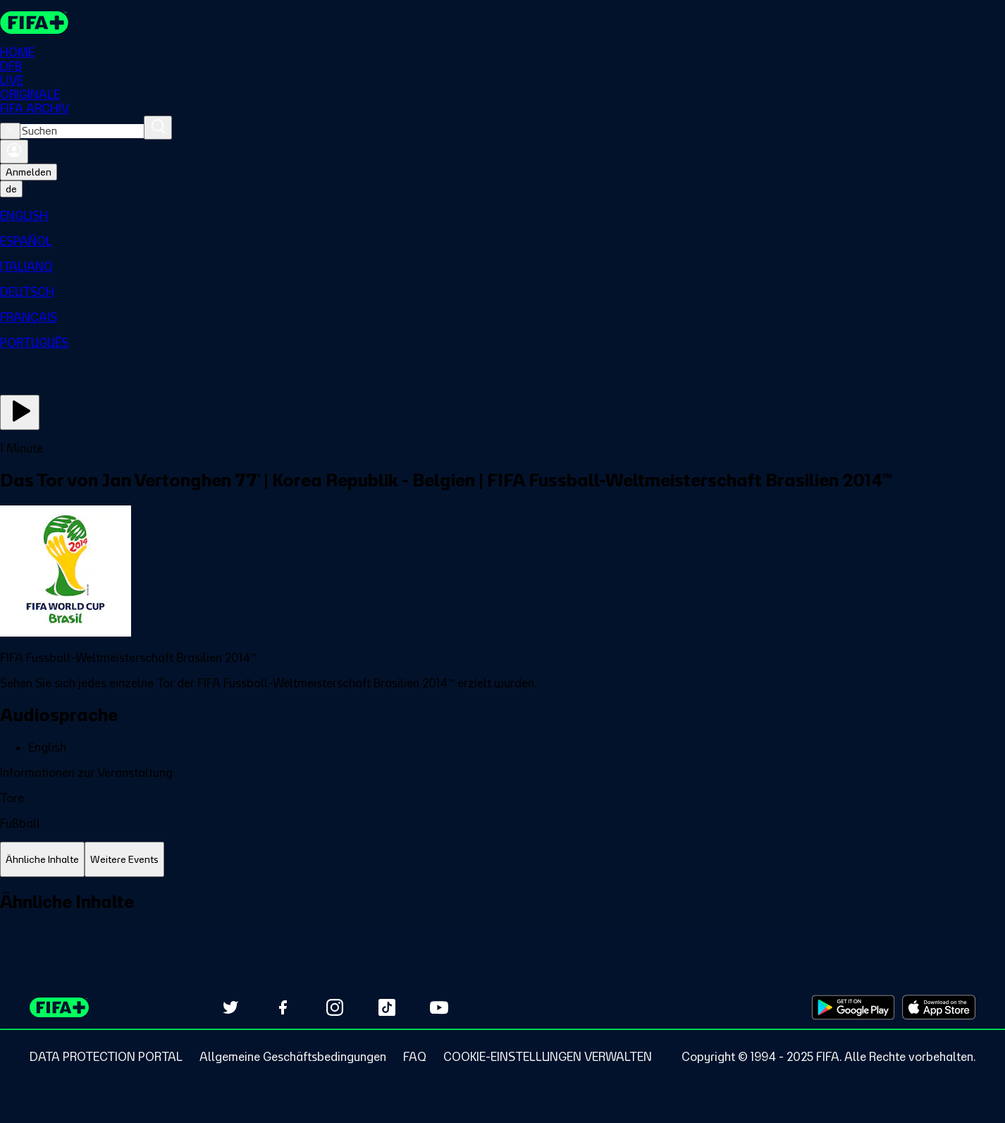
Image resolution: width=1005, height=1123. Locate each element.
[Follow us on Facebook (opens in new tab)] (282, 1007)
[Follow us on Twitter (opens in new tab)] (230, 1007)
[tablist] (502, 860)
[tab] (42, 860)
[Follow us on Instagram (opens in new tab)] (334, 1007)
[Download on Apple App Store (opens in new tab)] (938, 1007)
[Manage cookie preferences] (547, 1057)
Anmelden (28, 172)
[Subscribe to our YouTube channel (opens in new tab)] (439, 1007)
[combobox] (82, 131)
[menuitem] (502, 216)
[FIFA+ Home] (34, 22)
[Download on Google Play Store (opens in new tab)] (853, 1007)
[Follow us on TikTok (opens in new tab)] (386, 1007)
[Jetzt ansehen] (19, 412)
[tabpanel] (502, 917)
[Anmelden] (14, 152)
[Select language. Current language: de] (11, 188)
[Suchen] (158, 128)
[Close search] (10, 131)
